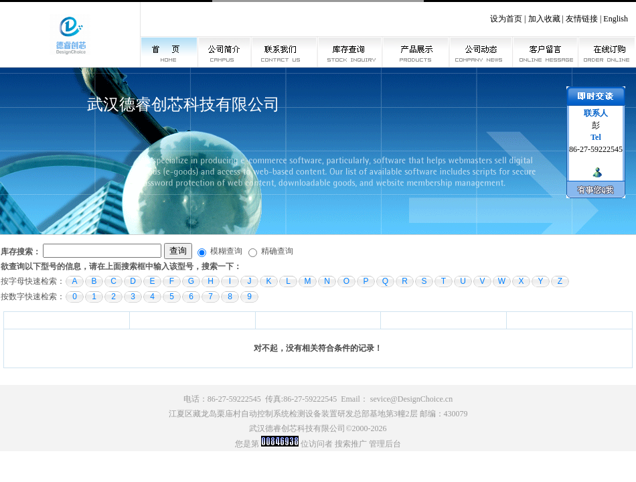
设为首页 (506, 18)
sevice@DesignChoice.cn (411, 399)
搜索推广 (351, 444)
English (615, 18)
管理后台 (385, 444)
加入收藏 (544, 18)
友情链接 (582, 18)
